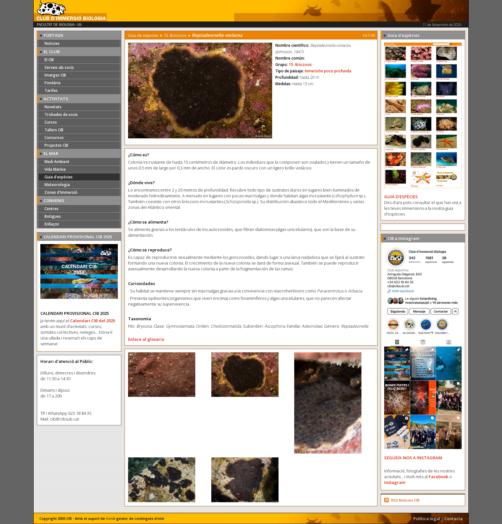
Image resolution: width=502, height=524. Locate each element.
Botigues (53, 216)
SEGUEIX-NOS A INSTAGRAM (413, 458)
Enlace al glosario (146, 339)
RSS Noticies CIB (405, 500)
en (373, 35)
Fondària (53, 83)
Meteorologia (57, 184)
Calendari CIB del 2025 (92, 320)
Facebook (438, 476)
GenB (110, 518)
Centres (52, 208)
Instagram (394, 482)
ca (365, 35)
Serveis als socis (59, 67)
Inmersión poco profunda (328, 71)
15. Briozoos (175, 35)
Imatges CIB (55, 75)
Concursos (54, 137)
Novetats (53, 107)
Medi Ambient (57, 161)
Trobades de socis (61, 114)
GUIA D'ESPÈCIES (401, 197)
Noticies (52, 43)
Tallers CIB (54, 130)
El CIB (49, 59)
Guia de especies (143, 35)
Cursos (51, 122)
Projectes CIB (56, 145)
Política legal (426, 518)
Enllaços (52, 224)
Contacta (453, 518)
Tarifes (51, 90)
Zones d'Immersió (61, 192)
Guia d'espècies (59, 177)
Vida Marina (55, 169)
